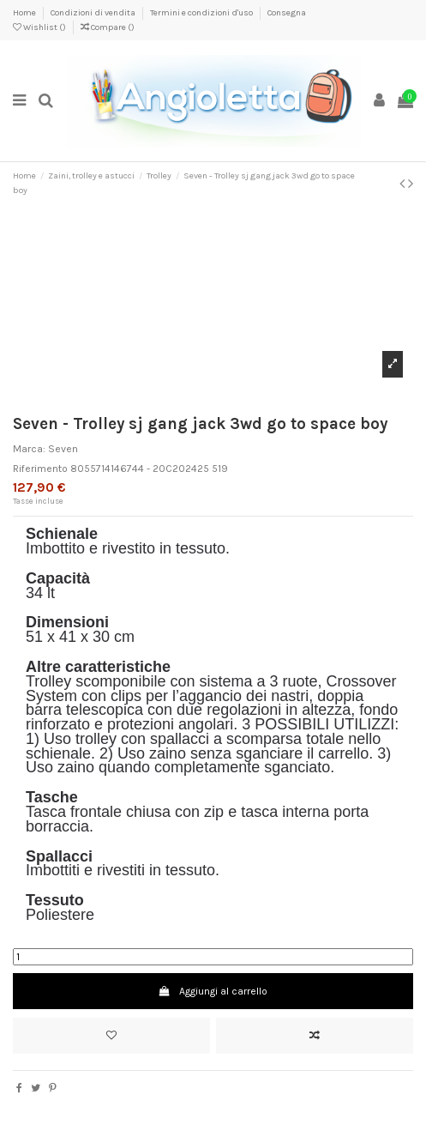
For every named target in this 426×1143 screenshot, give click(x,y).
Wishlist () (40, 27)
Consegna (286, 13)
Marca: (29, 449)
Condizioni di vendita (94, 13)
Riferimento (40, 469)
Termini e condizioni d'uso (202, 13)
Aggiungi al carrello (213, 991)
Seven (63, 449)
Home (25, 13)
